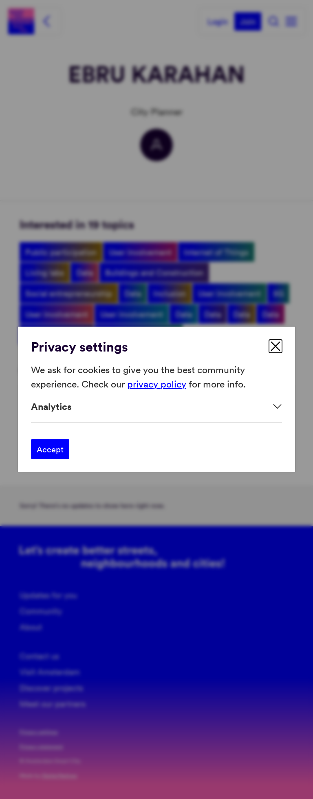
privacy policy (156, 383)
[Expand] (156, 406)
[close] (275, 346)
